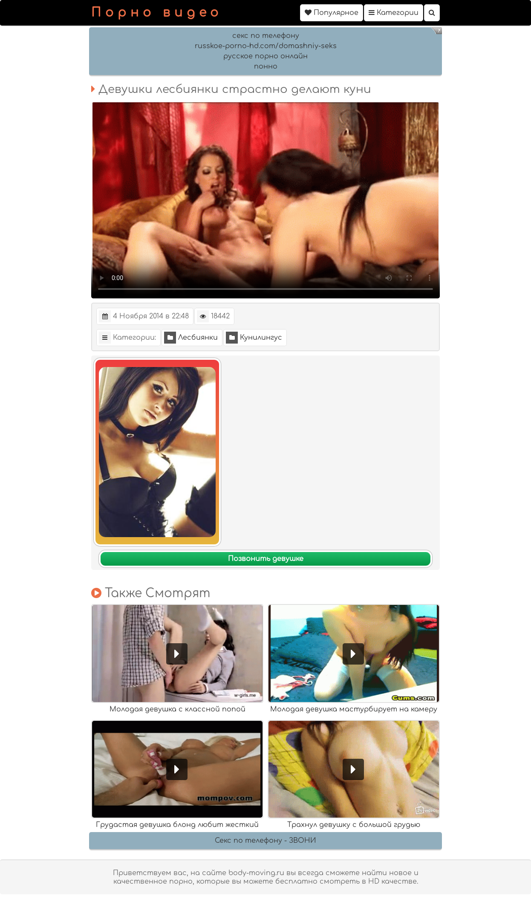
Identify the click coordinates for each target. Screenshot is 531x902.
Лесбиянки (191, 338)
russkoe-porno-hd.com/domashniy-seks (266, 46)
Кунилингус (254, 338)
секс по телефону (265, 36)
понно (265, 66)
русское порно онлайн (265, 56)
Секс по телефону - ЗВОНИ (265, 840)
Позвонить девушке (265, 559)
